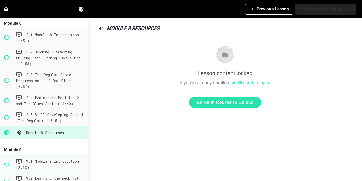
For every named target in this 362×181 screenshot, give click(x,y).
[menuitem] (81, 9)
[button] (6, 9)
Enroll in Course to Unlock (225, 102)
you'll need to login (250, 82)
